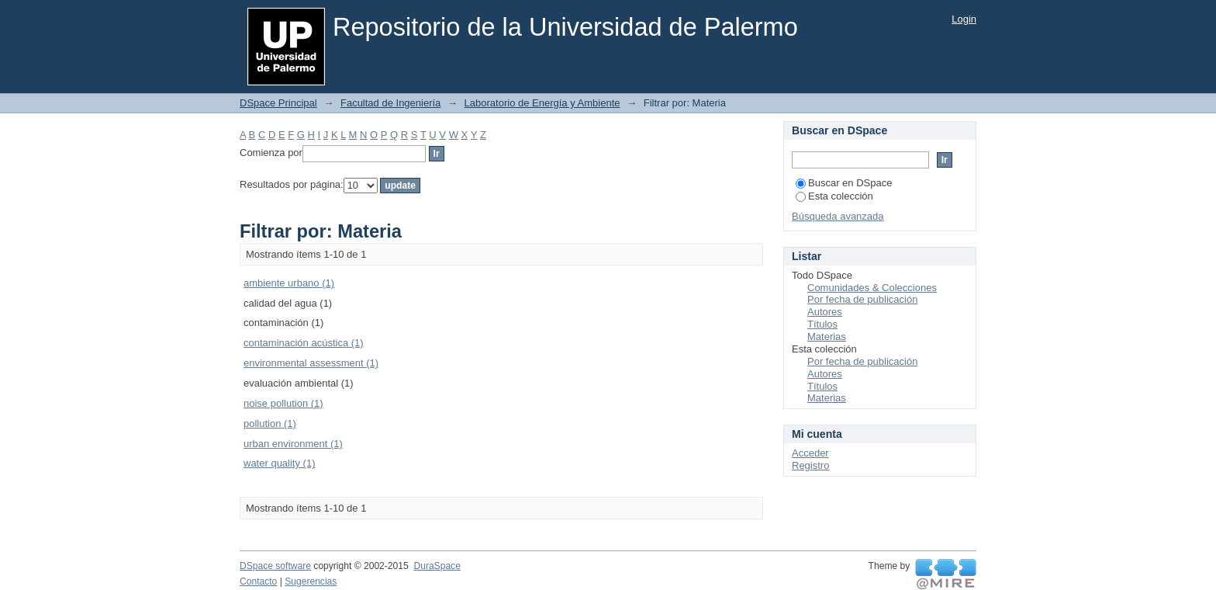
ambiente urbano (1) (289, 283)
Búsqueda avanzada (838, 216)
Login (964, 19)
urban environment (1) (293, 443)
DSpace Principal (278, 103)
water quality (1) (279, 463)
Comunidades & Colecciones (872, 287)
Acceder (810, 453)
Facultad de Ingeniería (390, 103)
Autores (824, 312)
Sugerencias (311, 581)
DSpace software (275, 565)
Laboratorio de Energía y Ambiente (542, 103)
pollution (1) (270, 423)
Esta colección (834, 196)
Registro (810, 465)
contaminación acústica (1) (304, 343)
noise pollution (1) (283, 403)
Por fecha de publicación (862, 299)
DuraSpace (436, 565)
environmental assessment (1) (311, 363)
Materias (826, 336)
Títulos (822, 324)
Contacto (258, 581)
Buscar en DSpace (844, 183)
